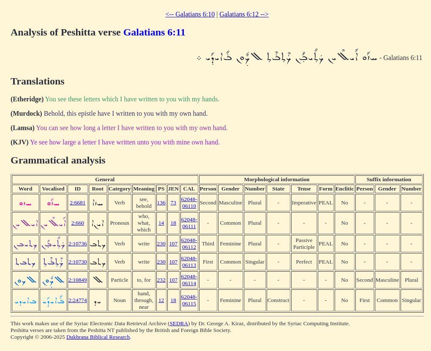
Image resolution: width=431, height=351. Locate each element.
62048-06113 (189, 261)
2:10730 (77, 261)
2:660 (77, 223)
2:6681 (77, 202)
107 (173, 243)
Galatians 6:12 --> (244, 14)
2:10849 (77, 280)
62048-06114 (189, 279)
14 (161, 223)
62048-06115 (189, 300)
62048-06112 (189, 243)
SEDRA (178, 323)
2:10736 (77, 243)
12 (161, 300)
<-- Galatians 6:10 (190, 14)
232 (161, 280)
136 (161, 202)
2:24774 (77, 300)
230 (161, 243)
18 (173, 223)
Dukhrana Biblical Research (98, 337)
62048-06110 (189, 202)
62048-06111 (189, 222)
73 (173, 202)
